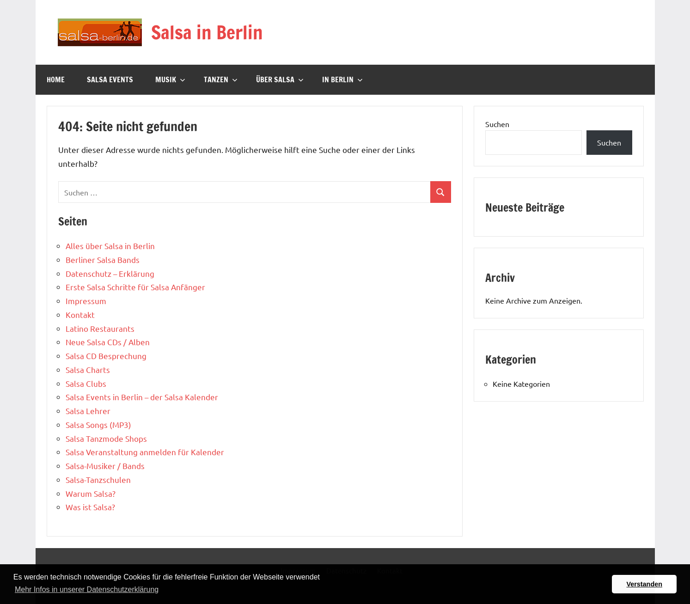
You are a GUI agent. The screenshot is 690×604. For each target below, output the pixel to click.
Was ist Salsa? (90, 507)
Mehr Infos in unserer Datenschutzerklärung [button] (87, 589)
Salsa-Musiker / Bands (105, 465)
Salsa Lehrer (88, 410)
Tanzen (221, 79)
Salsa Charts (88, 369)
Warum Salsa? (91, 493)
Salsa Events (110, 79)
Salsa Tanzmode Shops (106, 438)
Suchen (497, 123)
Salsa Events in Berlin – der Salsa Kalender (142, 397)
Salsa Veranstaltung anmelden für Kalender (145, 452)
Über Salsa (280, 79)
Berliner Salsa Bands (103, 259)
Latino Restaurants (100, 328)
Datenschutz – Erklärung (110, 273)
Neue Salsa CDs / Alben (108, 342)
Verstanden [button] (644, 584)
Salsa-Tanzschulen (98, 479)
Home (56, 79)
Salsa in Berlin (207, 32)
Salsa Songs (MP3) (98, 424)
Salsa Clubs (86, 383)
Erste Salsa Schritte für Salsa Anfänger (135, 287)
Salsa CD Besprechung (106, 355)
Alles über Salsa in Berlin (110, 245)
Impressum (86, 300)
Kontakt (80, 314)
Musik (170, 79)
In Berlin (342, 79)
